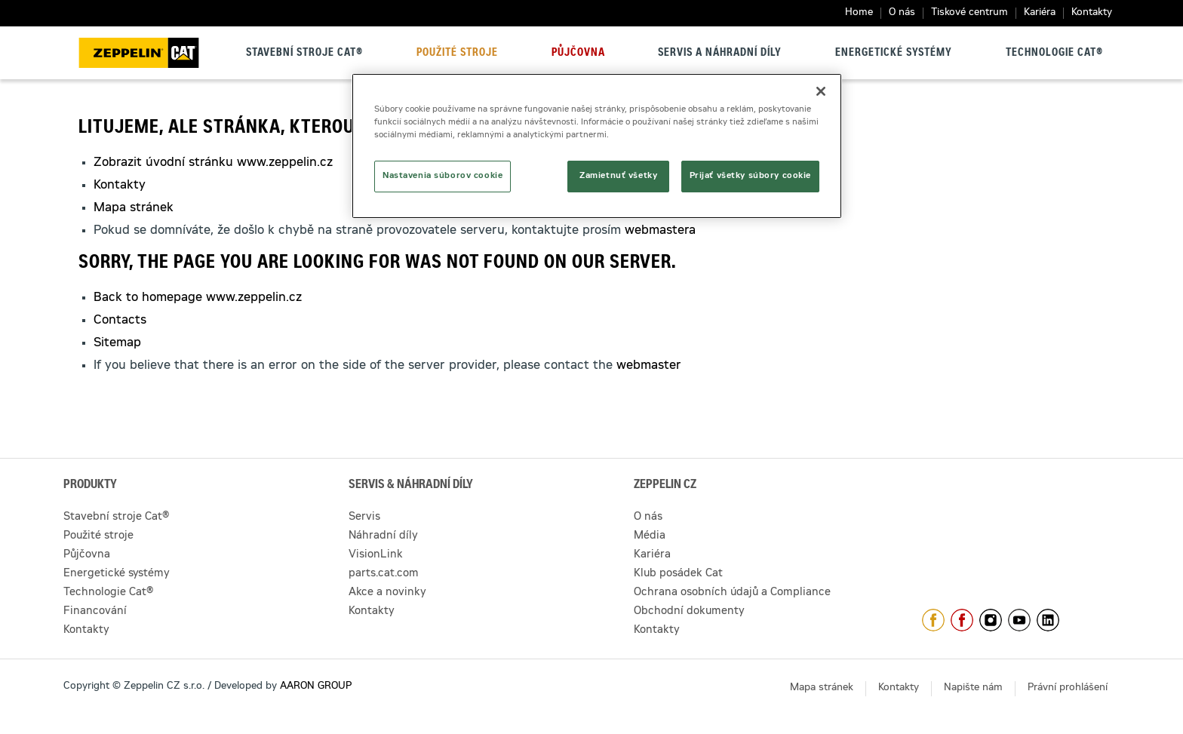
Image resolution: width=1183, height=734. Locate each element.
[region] (597, 146)
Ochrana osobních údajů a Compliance (732, 593)
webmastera (660, 231)
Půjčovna (578, 53)
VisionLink (376, 555)
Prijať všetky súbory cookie (750, 176)
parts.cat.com (384, 574)
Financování (95, 612)
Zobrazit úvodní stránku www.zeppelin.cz (213, 163)
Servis (364, 517)
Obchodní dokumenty (689, 612)
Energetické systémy (893, 53)
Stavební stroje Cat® (304, 53)
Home (859, 13)
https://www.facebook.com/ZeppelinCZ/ (933, 620)
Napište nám (973, 688)
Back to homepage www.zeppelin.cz (198, 298)
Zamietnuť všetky (618, 176)
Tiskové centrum (969, 13)
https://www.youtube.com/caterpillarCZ (1019, 620)
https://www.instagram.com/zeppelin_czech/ (990, 620)
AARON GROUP (316, 687)
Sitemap (117, 343)
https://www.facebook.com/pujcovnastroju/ (962, 620)
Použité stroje (457, 53)
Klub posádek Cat (678, 574)
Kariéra (1039, 13)
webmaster (648, 366)
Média (649, 536)
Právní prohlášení (1068, 688)
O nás (902, 13)
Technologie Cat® (1054, 53)
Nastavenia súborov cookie (442, 176)
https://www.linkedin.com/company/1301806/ (1048, 620)
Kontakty (1091, 13)
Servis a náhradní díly (720, 53)
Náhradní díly (383, 536)
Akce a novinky (387, 593)
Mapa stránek (134, 208)
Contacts (120, 321)
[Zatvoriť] (820, 91)
